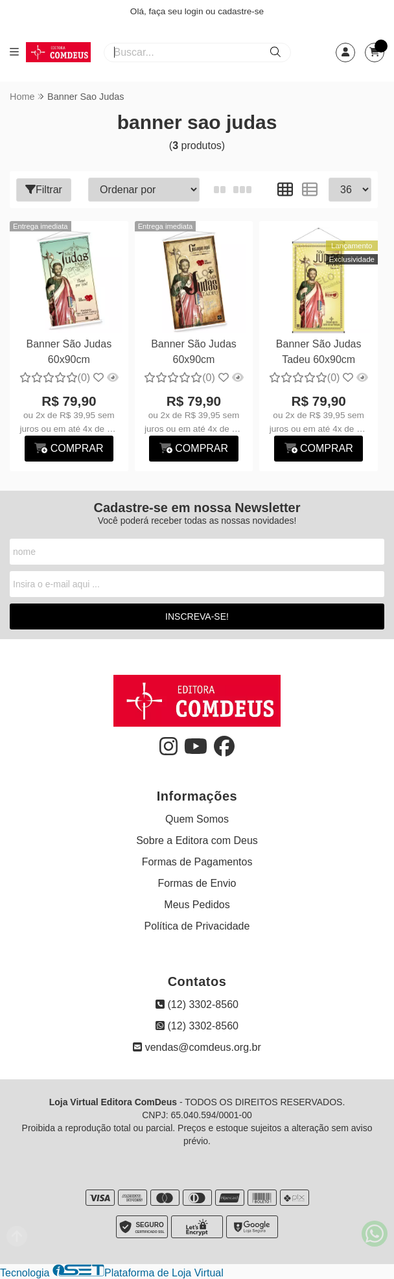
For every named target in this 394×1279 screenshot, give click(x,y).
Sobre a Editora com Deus (197, 840)
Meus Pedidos (196, 904)
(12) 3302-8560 (197, 1004)
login (195, 11)
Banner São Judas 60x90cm (69, 351)
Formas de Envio (197, 883)
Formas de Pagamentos (197, 861)
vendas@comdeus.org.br (197, 1047)
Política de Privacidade (197, 926)
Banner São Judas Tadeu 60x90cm (319, 351)
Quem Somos (197, 819)
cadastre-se (241, 11)
